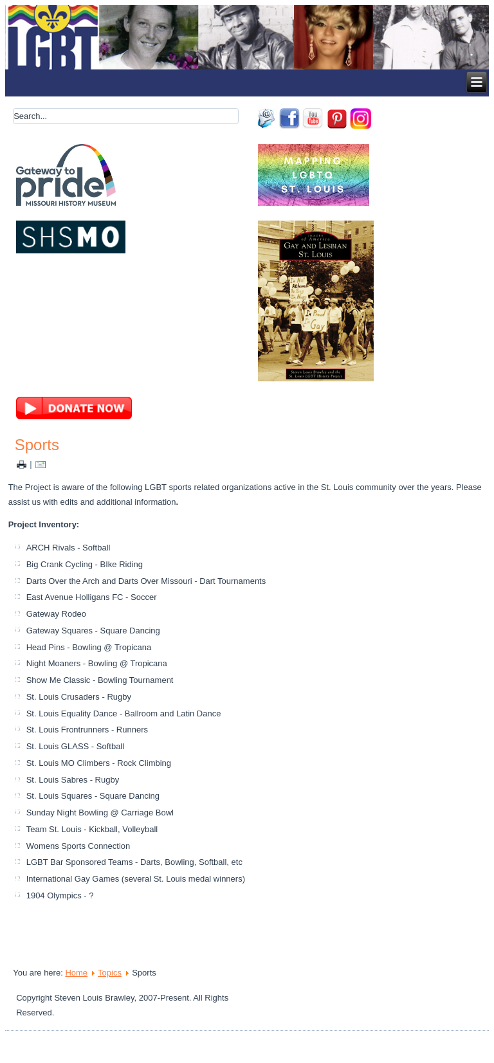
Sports (37, 444)
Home (76, 972)
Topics (110, 972)
